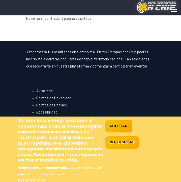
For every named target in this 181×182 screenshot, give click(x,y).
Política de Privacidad (53, 98)
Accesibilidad (46, 112)
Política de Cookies (51, 105)
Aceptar (118, 134)
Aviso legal (44, 91)
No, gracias (122, 150)
